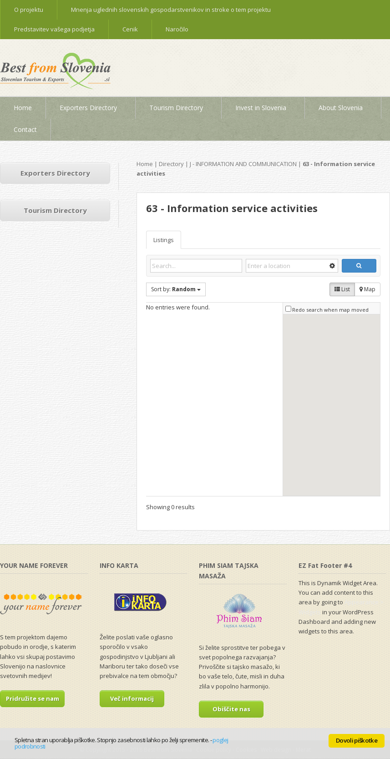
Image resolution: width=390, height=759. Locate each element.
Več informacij (132, 698)
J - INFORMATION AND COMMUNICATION (243, 164)
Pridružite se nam (32, 698)
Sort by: (176, 289)
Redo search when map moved (330, 309)
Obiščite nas (231, 709)
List (342, 289)
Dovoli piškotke (356, 740)
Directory (171, 164)
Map (367, 289)
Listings (163, 240)
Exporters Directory (55, 172)
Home (145, 164)
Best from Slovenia (59, 74)
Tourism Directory (55, 210)
